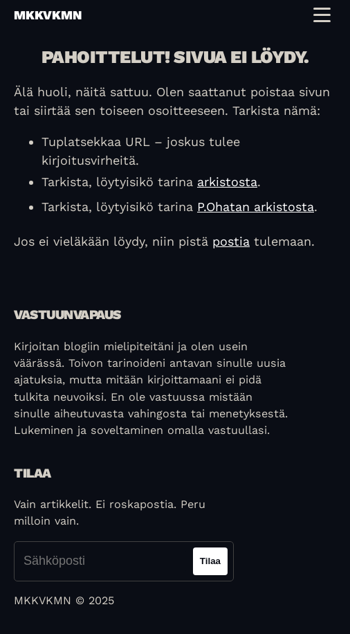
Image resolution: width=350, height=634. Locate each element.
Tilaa (210, 561)
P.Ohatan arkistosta (255, 206)
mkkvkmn (48, 15)
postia (231, 241)
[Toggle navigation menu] (322, 15)
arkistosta (227, 181)
